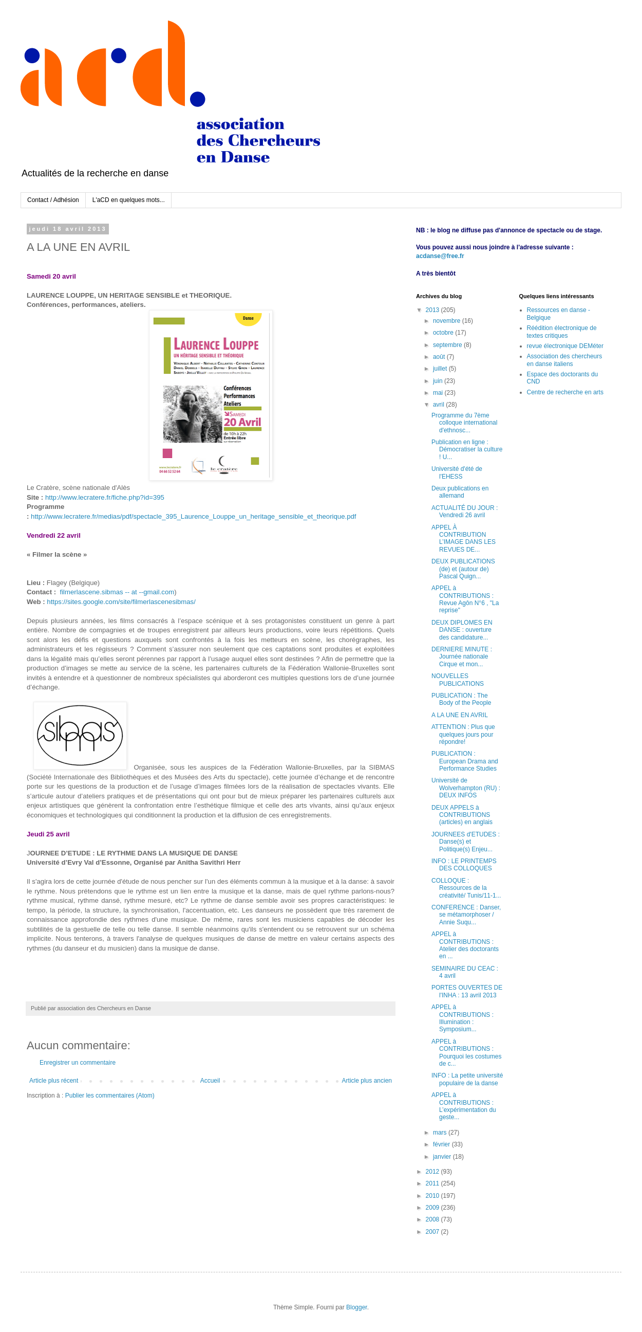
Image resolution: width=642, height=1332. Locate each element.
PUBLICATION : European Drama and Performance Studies (464, 761)
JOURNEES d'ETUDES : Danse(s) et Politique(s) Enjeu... (465, 842)
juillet (441, 368)
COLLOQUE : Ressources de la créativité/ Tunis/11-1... (466, 888)
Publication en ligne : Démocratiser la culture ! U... (466, 450)
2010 (433, 1195)
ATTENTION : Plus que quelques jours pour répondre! (463, 734)
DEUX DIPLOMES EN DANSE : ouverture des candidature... (462, 630)
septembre (448, 345)
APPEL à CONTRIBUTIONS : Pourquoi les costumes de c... (466, 1052)
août (440, 356)
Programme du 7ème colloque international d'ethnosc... (464, 423)
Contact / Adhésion (53, 200)
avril (439, 404)
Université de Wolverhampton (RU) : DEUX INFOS (465, 788)
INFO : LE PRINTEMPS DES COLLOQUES (464, 864)
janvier (443, 1156)
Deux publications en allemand (459, 492)
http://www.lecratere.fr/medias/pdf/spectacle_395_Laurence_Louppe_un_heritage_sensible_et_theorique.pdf (193, 516)
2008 (433, 1219)
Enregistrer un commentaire (78, 1062)
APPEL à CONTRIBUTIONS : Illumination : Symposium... (462, 1018)
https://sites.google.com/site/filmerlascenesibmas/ (121, 602)
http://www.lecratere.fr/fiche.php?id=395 (104, 497)
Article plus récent (53, 1080)
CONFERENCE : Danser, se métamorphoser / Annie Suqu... (466, 915)
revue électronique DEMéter (565, 346)
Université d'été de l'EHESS (456, 472)
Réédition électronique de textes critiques (562, 331)
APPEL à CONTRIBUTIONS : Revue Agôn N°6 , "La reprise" (465, 599)
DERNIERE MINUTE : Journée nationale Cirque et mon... (461, 657)
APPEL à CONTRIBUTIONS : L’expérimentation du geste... (463, 1106)
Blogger (356, 1307)
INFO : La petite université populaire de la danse (467, 1079)
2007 (433, 1231)
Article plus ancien (367, 1080)
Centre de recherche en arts (565, 392)
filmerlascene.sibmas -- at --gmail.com (117, 592)
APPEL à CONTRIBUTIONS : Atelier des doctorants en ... (465, 945)
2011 (433, 1183)
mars (440, 1132)
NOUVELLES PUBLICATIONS (457, 679)
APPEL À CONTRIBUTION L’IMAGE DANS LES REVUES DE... (463, 538)
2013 (433, 310)
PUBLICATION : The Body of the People (461, 699)
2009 (433, 1207)
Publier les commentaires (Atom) (110, 1095)
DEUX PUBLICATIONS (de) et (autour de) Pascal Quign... (463, 569)
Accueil (210, 1080)
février (442, 1144)
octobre (444, 332)
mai (439, 392)
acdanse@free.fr (440, 256)
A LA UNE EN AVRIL (459, 715)
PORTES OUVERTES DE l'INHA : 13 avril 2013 (466, 991)
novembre (447, 320)
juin (438, 381)
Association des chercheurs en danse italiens (564, 360)
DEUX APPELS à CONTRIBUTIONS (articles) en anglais (462, 815)
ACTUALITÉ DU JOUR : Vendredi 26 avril (464, 511)
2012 (433, 1171)
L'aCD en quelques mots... (128, 200)
